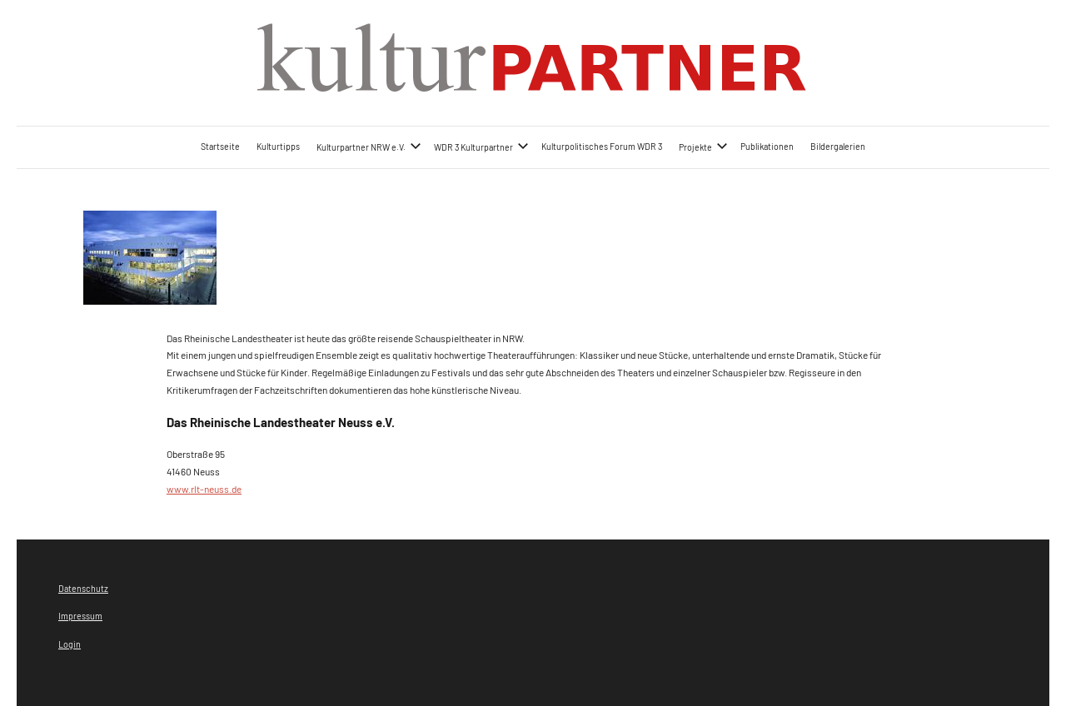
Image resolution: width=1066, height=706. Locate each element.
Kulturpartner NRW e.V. (368, 146)
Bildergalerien (837, 146)
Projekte (703, 146)
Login (69, 644)
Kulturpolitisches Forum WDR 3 (601, 146)
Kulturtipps (278, 146)
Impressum (80, 615)
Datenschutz (83, 588)
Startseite (220, 146)
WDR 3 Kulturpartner (481, 146)
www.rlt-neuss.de (204, 489)
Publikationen (767, 146)
